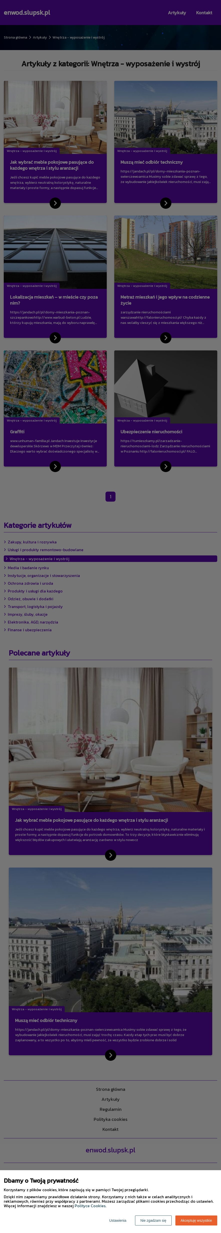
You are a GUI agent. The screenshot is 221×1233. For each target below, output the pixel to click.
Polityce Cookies (90, 1206)
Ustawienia (117, 1220)
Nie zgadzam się (153, 1220)
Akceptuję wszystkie (196, 1220)
